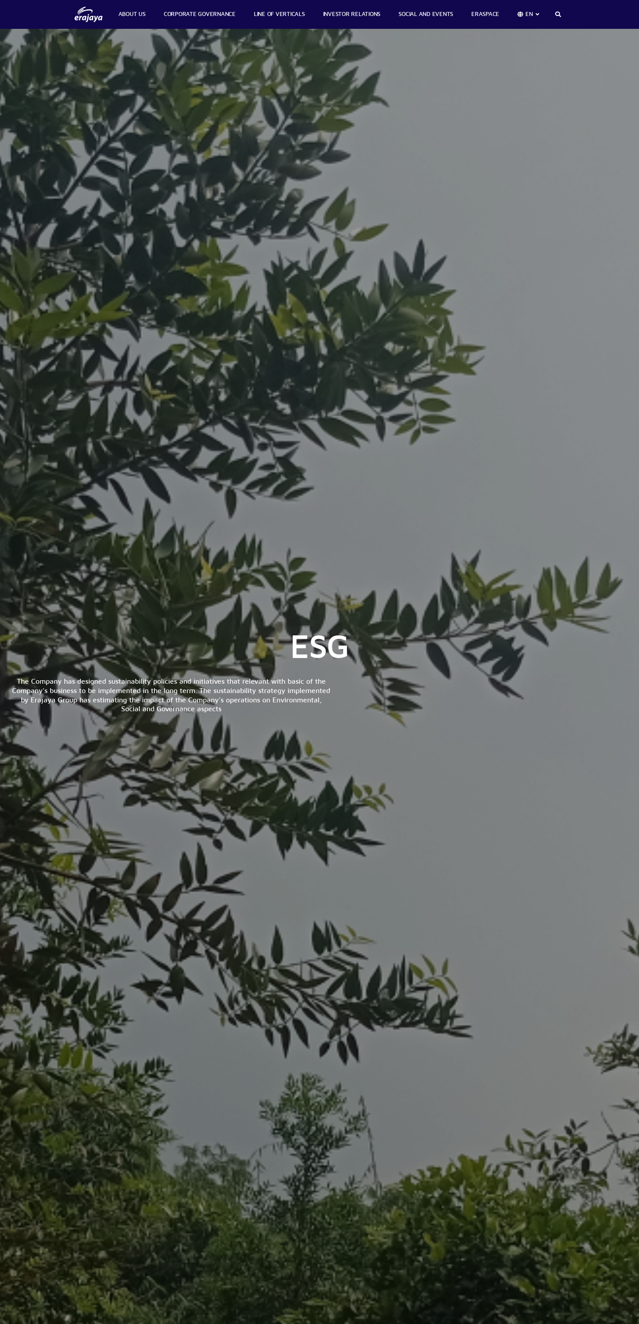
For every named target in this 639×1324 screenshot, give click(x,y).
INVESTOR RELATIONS (352, 14)
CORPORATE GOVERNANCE (200, 14)
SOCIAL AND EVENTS (425, 14)
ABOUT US (132, 14)
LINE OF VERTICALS (279, 14)
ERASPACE (485, 14)
